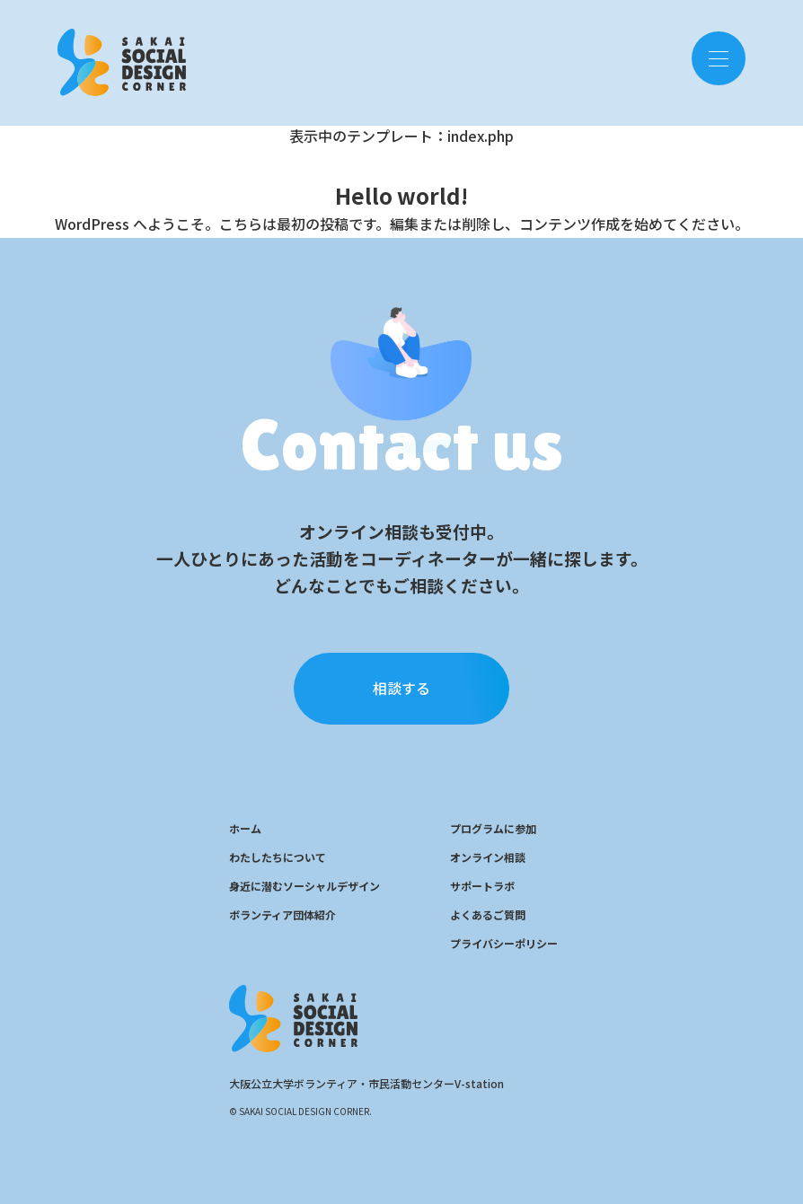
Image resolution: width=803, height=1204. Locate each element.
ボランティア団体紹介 (282, 914)
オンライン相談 (487, 857)
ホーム (245, 828)
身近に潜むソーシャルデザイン (304, 885)
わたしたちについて (277, 857)
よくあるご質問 (487, 914)
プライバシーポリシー (504, 943)
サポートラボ (482, 885)
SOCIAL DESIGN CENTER (122, 57)
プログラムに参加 (493, 828)
